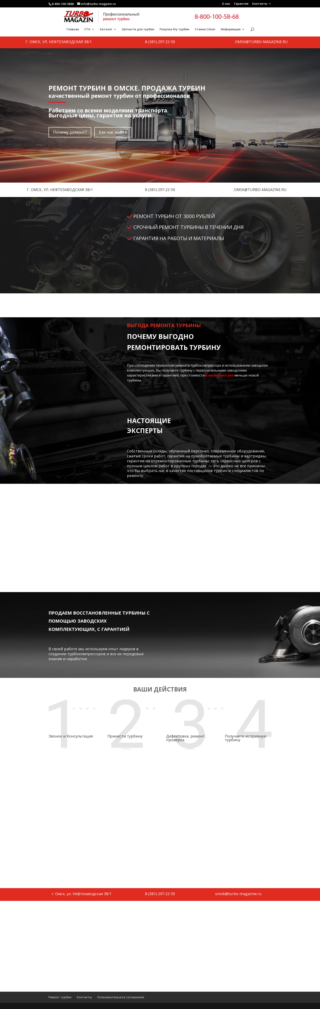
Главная (72, 29)
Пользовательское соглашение (120, 997)
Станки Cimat (205, 29)
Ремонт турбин (60, 997)
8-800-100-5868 (63, 4)
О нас (226, 4)
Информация (231, 29)
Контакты (259, 4)
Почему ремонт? (70, 132)
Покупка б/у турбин (174, 29)
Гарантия (241, 4)
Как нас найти (113, 132)
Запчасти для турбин (138, 29)
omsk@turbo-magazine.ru (261, 41)
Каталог (106, 29)
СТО (87, 29)
